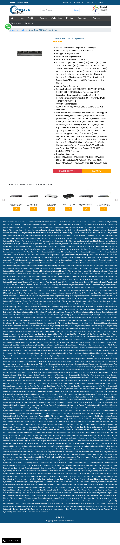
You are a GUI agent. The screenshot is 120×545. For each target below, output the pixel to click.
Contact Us (89, 2)
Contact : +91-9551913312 (19, 2)
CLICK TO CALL (11, 540)
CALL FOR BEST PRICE (67, 171)
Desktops (32, 18)
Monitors (70, 18)
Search (76, 10)
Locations (76, 2)
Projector (29, 23)
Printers (96, 18)
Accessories (83, 18)
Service (65, 2)
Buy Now (16, 209)
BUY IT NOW (96, 171)
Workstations (56, 18)
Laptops (20, 18)
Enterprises (16, 23)
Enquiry (100, 2)
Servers (43, 18)
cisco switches (21, 30)
